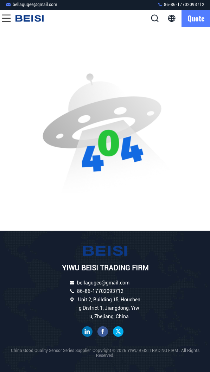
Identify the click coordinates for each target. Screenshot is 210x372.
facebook (102, 331)
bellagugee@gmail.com (31, 4)
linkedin (87, 331)
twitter (118, 331)
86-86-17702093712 (180, 4)
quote (195, 18)
